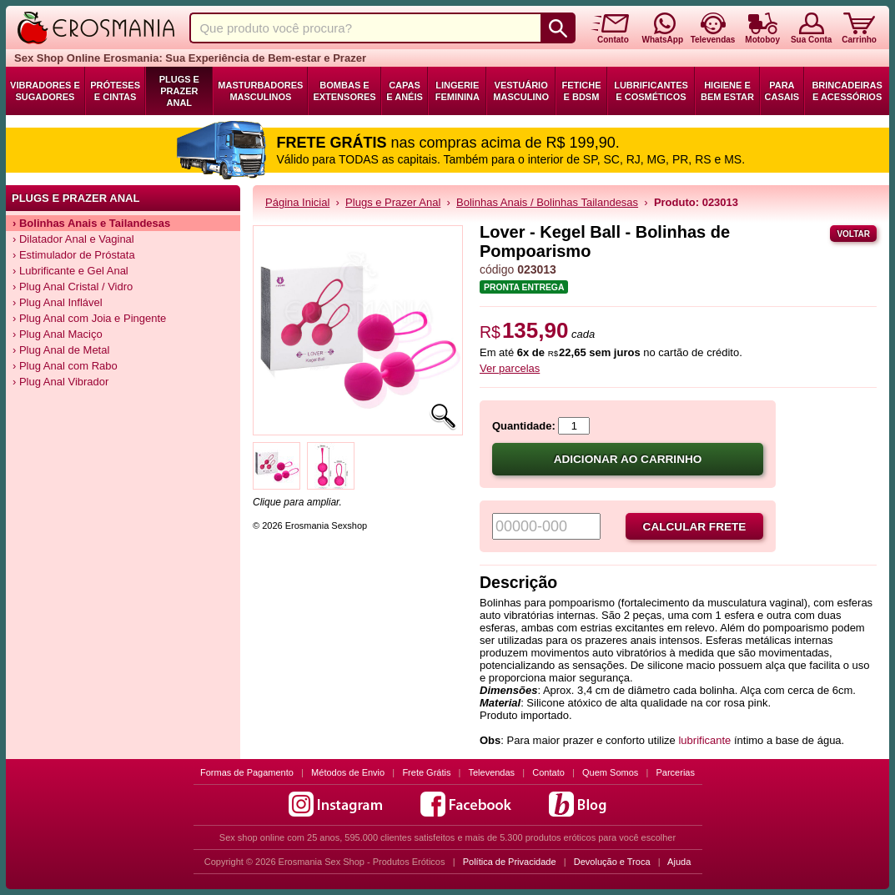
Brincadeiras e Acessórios (847, 91)
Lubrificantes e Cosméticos (651, 91)
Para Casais (782, 91)
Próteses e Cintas (115, 91)
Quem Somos (610, 772)
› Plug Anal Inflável (58, 302)
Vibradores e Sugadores (45, 91)
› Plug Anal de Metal (61, 350)
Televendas (491, 772)
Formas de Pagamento (247, 772)
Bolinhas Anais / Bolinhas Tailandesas (547, 202)
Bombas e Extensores (344, 91)
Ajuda (679, 862)
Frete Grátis (426, 772)
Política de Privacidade (509, 862)
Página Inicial (297, 202)
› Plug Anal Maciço (58, 334)
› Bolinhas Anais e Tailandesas (91, 223)
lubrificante (704, 740)
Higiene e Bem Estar (727, 91)
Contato (548, 772)
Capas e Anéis (404, 91)
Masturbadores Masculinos (260, 91)
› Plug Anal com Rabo (65, 366)
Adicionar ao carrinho (628, 459)
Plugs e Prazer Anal (179, 91)
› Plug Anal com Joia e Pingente (89, 318)
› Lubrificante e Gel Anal (70, 270)
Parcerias (675, 772)
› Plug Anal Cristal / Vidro (73, 286)
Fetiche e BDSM (581, 91)
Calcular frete (695, 526)
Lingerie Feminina (457, 91)
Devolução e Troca (612, 862)
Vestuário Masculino (521, 91)
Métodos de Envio (348, 772)
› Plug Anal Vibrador (60, 381)
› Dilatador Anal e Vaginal (73, 239)
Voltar (853, 234)
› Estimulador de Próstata (74, 255)
